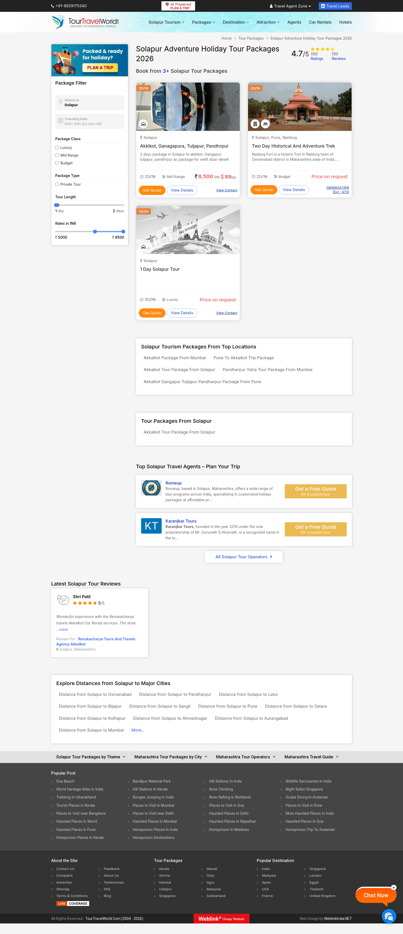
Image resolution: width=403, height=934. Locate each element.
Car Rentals (320, 22)
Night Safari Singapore (305, 800)
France (267, 906)
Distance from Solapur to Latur (256, 700)
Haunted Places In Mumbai (155, 832)
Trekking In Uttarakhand (76, 808)
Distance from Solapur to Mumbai (92, 740)
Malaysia (214, 899)
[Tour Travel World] (85, 22)
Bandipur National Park (152, 792)
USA (265, 899)
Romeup (174, 488)
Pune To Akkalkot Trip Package (248, 358)
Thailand (316, 899)
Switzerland (217, 906)
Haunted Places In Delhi (229, 824)
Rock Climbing (221, 800)
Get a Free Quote (315, 496)
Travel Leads (335, 6)
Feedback (112, 879)
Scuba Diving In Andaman (307, 808)
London (315, 886)
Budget (66, 163)
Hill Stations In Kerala (151, 800)
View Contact (226, 190)
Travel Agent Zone (290, 6)
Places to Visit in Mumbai (154, 816)
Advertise (64, 893)
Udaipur (165, 899)
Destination (236, 22)
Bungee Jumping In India (154, 808)
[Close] (394, 887)
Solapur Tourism (167, 22)
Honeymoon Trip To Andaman (311, 840)
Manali (212, 879)
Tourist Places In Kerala (76, 816)
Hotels (345, 22)
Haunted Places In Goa (305, 832)
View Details (182, 190)
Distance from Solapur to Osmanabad (96, 700)
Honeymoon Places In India (156, 840)
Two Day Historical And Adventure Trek (295, 146)
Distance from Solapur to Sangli (164, 714)
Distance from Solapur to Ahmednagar (175, 727)
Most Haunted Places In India (310, 824)
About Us (112, 886)
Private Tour (70, 184)
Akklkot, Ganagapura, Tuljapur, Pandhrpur (186, 146)
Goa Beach (65, 792)
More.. (142, 740)
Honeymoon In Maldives (229, 840)
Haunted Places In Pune (76, 840)
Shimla (164, 886)
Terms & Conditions (72, 906)
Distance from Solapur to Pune (235, 714)
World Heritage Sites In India (80, 800)
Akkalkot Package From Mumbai (176, 358)
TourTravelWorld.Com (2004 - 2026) (114, 929)
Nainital (165, 893)
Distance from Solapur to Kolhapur (93, 727)
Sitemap (63, 899)
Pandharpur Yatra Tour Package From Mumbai (272, 371)
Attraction (268, 22)
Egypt (314, 893)
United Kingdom (323, 906)
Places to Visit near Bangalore (81, 824)
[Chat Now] (389, 916)
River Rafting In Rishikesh (230, 808)
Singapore (167, 906)
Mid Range (69, 155)
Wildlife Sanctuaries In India (309, 792)
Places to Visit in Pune (304, 816)
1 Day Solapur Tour (160, 269)
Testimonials (114, 893)
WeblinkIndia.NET (338, 929)
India (266, 879)
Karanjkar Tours (181, 526)
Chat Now (376, 895)
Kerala (164, 879)
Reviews (339, 56)
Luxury (66, 147)
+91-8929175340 (69, 5)
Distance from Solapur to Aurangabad (259, 727)
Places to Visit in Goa (227, 816)
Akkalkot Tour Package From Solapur (181, 371)
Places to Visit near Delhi (154, 824)
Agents (294, 22)
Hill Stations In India (226, 792)
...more (62, 635)
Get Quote (152, 190)
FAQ (107, 899)
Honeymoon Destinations (154, 848)
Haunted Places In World (77, 832)
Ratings (317, 56)
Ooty (211, 886)
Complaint (65, 886)
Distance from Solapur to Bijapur (91, 714)
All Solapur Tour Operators (243, 562)
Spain (266, 893)
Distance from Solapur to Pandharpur (180, 700)
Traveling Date (76, 119)
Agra (211, 893)
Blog (108, 906)
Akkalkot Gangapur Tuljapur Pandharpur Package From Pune (204, 385)
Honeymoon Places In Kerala (80, 848)
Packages (203, 22)
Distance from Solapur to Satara (307, 714)
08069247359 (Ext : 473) (337, 189)
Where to (72, 100)
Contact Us (65, 879)
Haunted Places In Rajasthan (233, 832)
